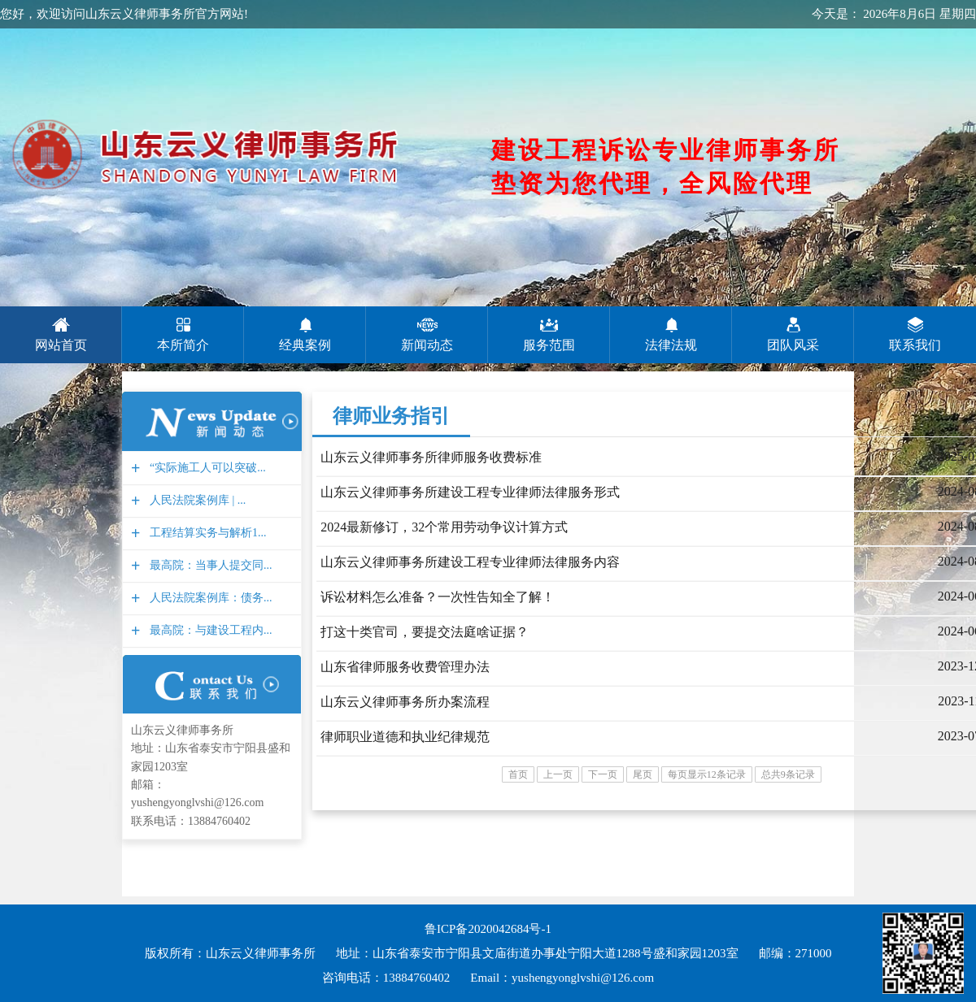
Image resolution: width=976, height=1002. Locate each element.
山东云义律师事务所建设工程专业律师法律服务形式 (470, 492)
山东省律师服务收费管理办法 (405, 667)
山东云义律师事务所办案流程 (405, 702)
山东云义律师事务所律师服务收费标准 (431, 457)
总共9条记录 (788, 774)
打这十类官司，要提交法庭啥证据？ (424, 632)
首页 (518, 774)
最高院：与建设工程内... (209, 630)
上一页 (558, 774)
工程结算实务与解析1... (206, 533)
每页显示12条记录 (707, 774)
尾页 (642, 774)
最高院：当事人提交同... (209, 565)
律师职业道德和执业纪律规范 (405, 737)
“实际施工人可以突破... (206, 468)
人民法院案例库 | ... (196, 500)
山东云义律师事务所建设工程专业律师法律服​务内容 (470, 562)
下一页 (602, 774)
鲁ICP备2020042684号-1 (488, 928)
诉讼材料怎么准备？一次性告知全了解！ (437, 597)
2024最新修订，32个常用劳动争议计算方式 (444, 527)
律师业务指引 (391, 416)
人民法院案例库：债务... (209, 598)
